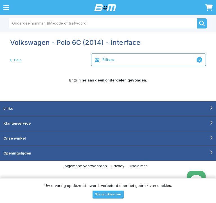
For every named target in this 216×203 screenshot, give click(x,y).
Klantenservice (17, 123)
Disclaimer (138, 166)
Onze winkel (14, 138)
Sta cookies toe (108, 194)
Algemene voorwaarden (85, 166)
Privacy (117, 166)
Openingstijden (17, 153)
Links (8, 108)
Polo (16, 60)
